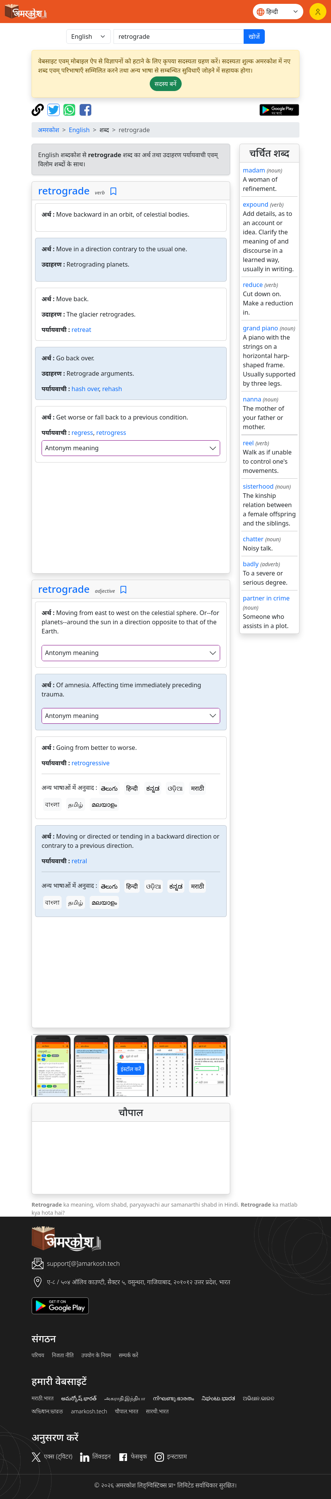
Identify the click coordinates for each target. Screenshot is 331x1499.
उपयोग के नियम (96, 1355)
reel (248, 443)
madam (254, 170)
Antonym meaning (72, 448)
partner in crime (266, 598)
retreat (81, 329)
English (79, 130)
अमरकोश (48, 130)
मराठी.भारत (42, 1398)
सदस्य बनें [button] (166, 84)
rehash (112, 389)
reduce (253, 284)
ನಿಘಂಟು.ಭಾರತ (218, 1398)
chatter (253, 539)
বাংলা (52, 804)
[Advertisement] (131, 519)
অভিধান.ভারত (47, 1411)
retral (79, 861)
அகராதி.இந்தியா (124, 1398)
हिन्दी (132, 788)
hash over (85, 389)
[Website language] (278, 11)
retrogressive (91, 763)
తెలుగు (109, 788)
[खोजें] (179, 36)
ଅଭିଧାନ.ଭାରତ (258, 1398)
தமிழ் (75, 804)
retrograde (64, 190)
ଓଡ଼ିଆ (175, 788)
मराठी (197, 788)
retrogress (111, 432)
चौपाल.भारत (126, 1411)
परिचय (38, 1355)
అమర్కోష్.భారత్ (78, 1398)
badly (251, 564)
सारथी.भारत (157, 1411)
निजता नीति (63, 1355)
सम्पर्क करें (128, 1355)
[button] (47, 1065)
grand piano (260, 328)
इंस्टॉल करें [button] (131, 1069)
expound (255, 204)
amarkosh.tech (89, 1411)
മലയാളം (104, 804)
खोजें (254, 36)
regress (82, 432)
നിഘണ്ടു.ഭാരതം (173, 1398)
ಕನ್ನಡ (152, 788)
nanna (252, 399)
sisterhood (258, 486)
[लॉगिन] (317, 11)
